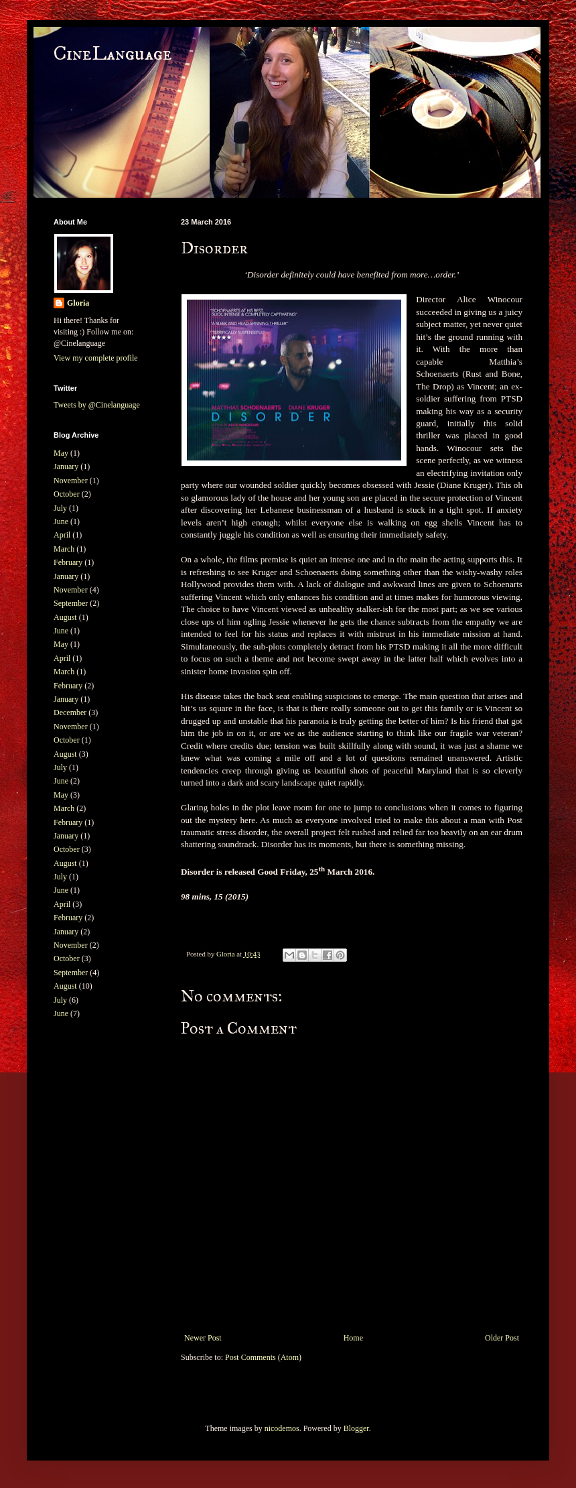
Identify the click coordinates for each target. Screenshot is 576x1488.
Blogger (356, 1428)
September (71, 603)
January (66, 466)
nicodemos (282, 1428)
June (61, 521)
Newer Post (203, 1338)
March (64, 549)
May (61, 453)
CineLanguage (113, 54)
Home (353, 1338)
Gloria (78, 303)
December (70, 712)
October (67, 494)
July (60, 508)
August (65, 617)
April (62, 535)
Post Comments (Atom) (263, 1357)
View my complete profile (96, 358)
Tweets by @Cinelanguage (97, 405)
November (71, 480)
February (68, 562)
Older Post (502, 1338)
